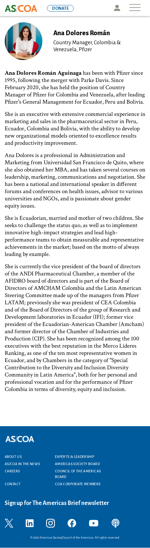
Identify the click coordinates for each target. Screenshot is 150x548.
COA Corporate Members (78, 484)
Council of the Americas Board (78, 474)
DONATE (60, 8)
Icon (117, 8)
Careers (12, 471)
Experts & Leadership (74, 456)
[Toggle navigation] (135, 8)
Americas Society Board (77, 464)
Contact (13, 484)
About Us (13, 456)
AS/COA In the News (22, 464)
